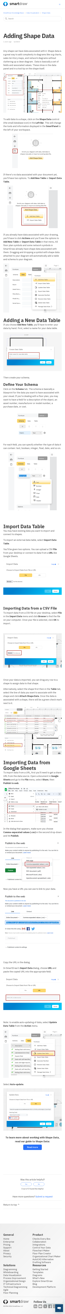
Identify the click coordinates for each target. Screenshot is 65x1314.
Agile (5, 1289)
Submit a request (44, 1196)
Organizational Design (14, 1281)
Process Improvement (14, 1278)
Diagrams (37, 1275)
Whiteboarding (10, 1272)
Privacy (7, 1253)
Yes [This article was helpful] (26, 1184)
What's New (38, 1278)
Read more (32, 1147)
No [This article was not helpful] (39, 1184)
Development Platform (44, 1287)
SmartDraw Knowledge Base (13, 13)
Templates (37, 1272)
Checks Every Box (41, 1238)
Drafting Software (41, 1262)
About (6, 1250)
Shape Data (46, 13)
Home (6, 1238)
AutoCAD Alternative (43, 1259)
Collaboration (39, 1241)
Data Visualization (33, 13)
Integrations (38, 1244)
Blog (34, 1284)
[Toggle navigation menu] (59, 4)
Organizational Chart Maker (46, 1256)
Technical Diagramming (15, 1287)
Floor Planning (10, 1292)
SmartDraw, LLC (17, 1306)
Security (7, 1256)
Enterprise (8, 1241)
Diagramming (10, 1269)
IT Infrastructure (12, 1284)
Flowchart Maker (41, 1250)
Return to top (11, 1204)
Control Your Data (41, 1247)
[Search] (32, 18)
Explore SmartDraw (42, 1281)
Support (7, 1247)
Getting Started (40, 1269)
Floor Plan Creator (41, 1253)
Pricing (6, 1244)
